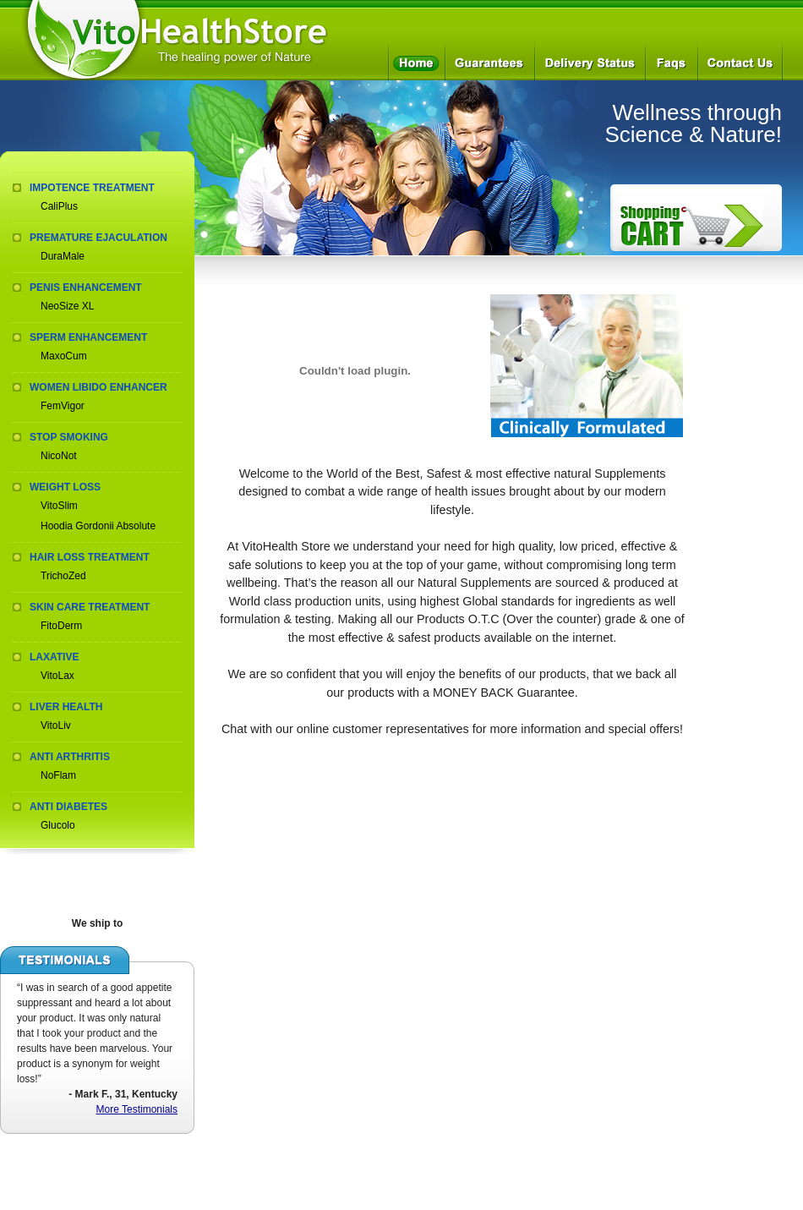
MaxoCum (64, 356)
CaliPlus (59, 206)
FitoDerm (61, 626)
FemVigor (63, 406)
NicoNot (59, 456)
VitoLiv (56, 725)
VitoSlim (59, 506)
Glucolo (58, 825)
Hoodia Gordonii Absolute (98, 526)
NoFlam (58, 775)
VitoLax (57, 676)
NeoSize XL (67, 306)
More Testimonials (137, 1109)
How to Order (691, 225)
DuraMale (63, 256)
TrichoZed (63, 576)
